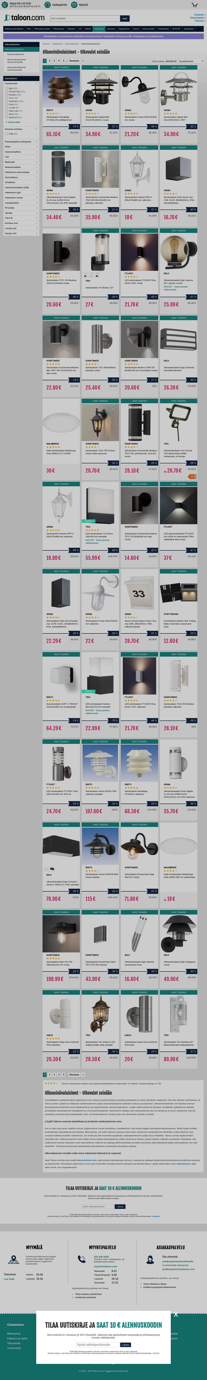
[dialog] (103, 690)
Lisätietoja (155, 1353)
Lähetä (125, 1345)
